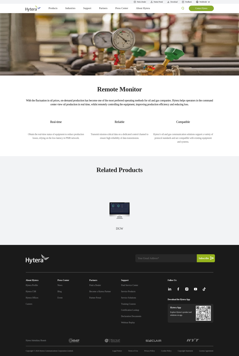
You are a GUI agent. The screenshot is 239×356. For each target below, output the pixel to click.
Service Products (128, 291)
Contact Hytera (201, 8)
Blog (60, 291)
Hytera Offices (32, 298)
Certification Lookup (130, 310)
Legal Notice (117, 351)
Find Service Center (129, 285)
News (60, 285)
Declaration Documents (131, 316)
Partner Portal (95, 298)
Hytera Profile (32, 285)
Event (60, 298)
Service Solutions (128, 298)
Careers (29, 304)
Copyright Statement (185, 351)
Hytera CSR (31, 291)
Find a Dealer (95, 285)
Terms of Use (133, 351)
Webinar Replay (128, 322)
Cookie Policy (166, 351)
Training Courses (128, 304)
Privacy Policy (149, 351)
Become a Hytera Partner (100, 291)
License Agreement (206, 351)
